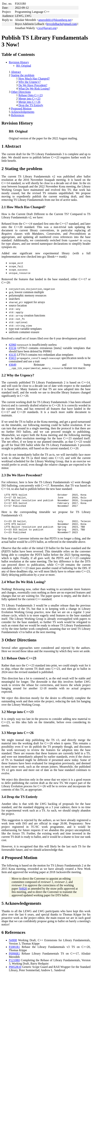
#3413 (12, 358)
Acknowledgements (22, 111)
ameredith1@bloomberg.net (54, 19)
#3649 (12, 364)
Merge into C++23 (29, 98)
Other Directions (21, 91)
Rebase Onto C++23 (30, 95)
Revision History (19, 62)
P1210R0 (14, 965)
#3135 (12, 354)
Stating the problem (22, 75)
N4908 (13, 945)
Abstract (16, 71)
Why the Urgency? (29, 81)
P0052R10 (15, 972)
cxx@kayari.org (46, 28)
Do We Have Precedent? (32, 85)
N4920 (23, 894)
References (17, 115)
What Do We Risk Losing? (34, 88)
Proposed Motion (21, 108)
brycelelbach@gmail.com (61, 24)
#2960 (12, 344)
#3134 (12, 348)
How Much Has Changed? (34, 78)
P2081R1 (14, 952)
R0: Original (23, 65)
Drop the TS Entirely (30, 105)
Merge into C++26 (29, 101)
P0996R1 (14, 959)
